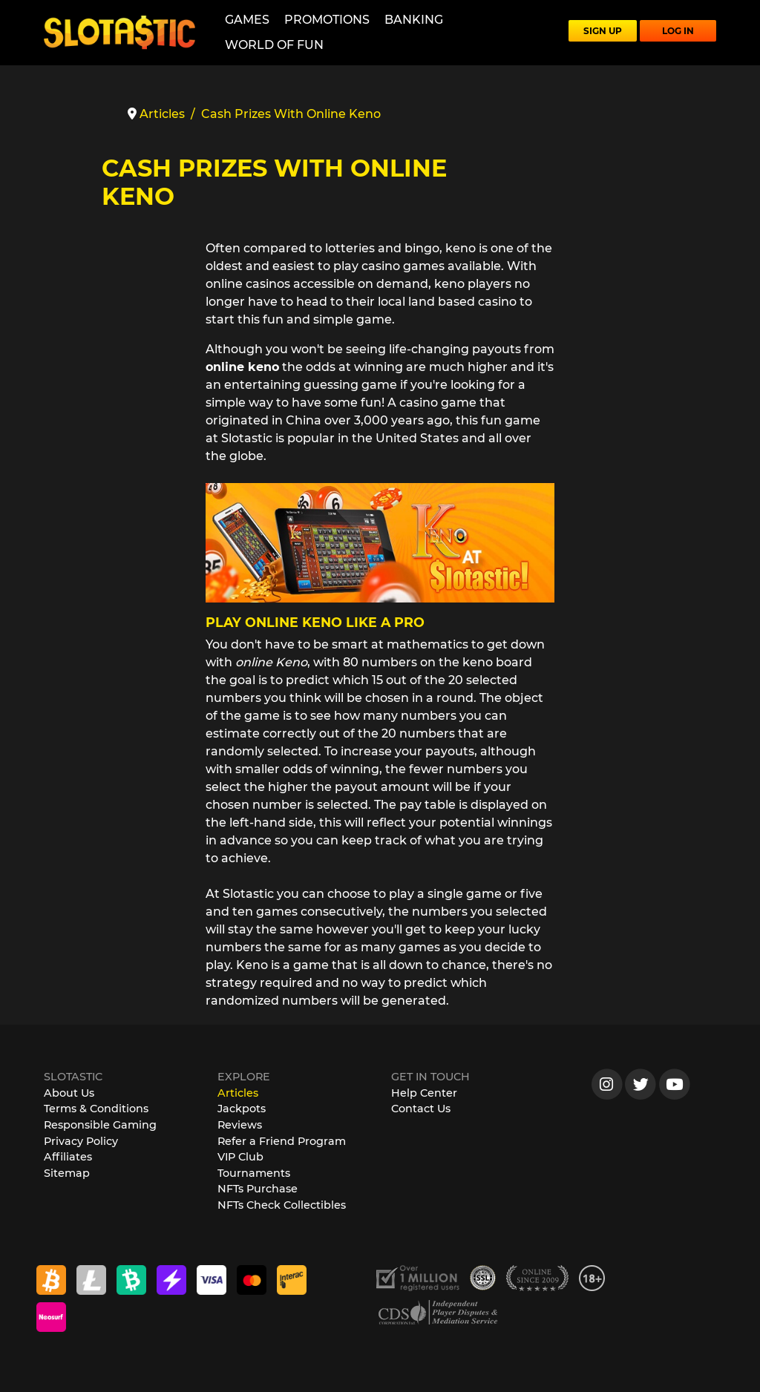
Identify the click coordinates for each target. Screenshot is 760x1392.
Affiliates (68, 1156)
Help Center (424, 1093)
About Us (69, 1093)
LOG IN (678, 30)
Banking (413, 20)
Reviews (239, 1125)
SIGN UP (602, 30)
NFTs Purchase (257, 1188)
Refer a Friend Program (281, 1141)
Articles (237, 1093)
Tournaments (253, 1173)
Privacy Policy (81, 1141)
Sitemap (67, 1173)
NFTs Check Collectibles (281, 1205)
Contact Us (421, 1108)
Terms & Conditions (96, 1108)
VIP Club (240, 1156)
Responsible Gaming (100, 1125)
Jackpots (241, 1108)
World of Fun (274, 45)
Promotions (327, 20)
